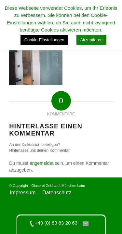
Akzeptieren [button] (91, 39)
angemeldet (41, 163)
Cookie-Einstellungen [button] (44, 39)
